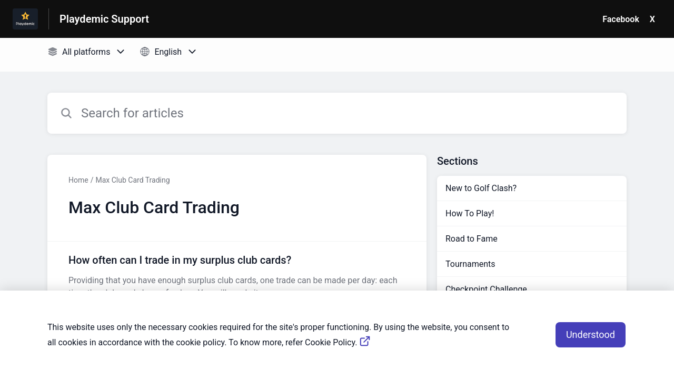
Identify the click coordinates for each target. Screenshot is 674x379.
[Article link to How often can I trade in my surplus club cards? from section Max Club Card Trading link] (236, 276)
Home (78, 180)
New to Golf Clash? (481, 188)
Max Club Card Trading (132, 180)
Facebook (620, 19)
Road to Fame (471, 239)
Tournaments (470, 264)
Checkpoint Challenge (486, 289)
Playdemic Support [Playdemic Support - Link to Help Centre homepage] (104, 19)
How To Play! (469, 213)
